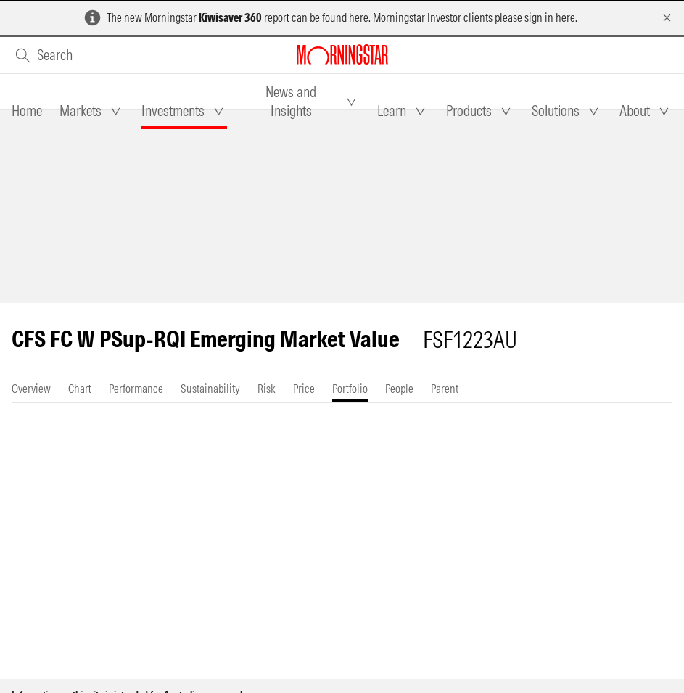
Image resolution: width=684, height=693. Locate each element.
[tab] (27, 111)
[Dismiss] (667, 17)
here (358, 17)
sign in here (549, 17)
